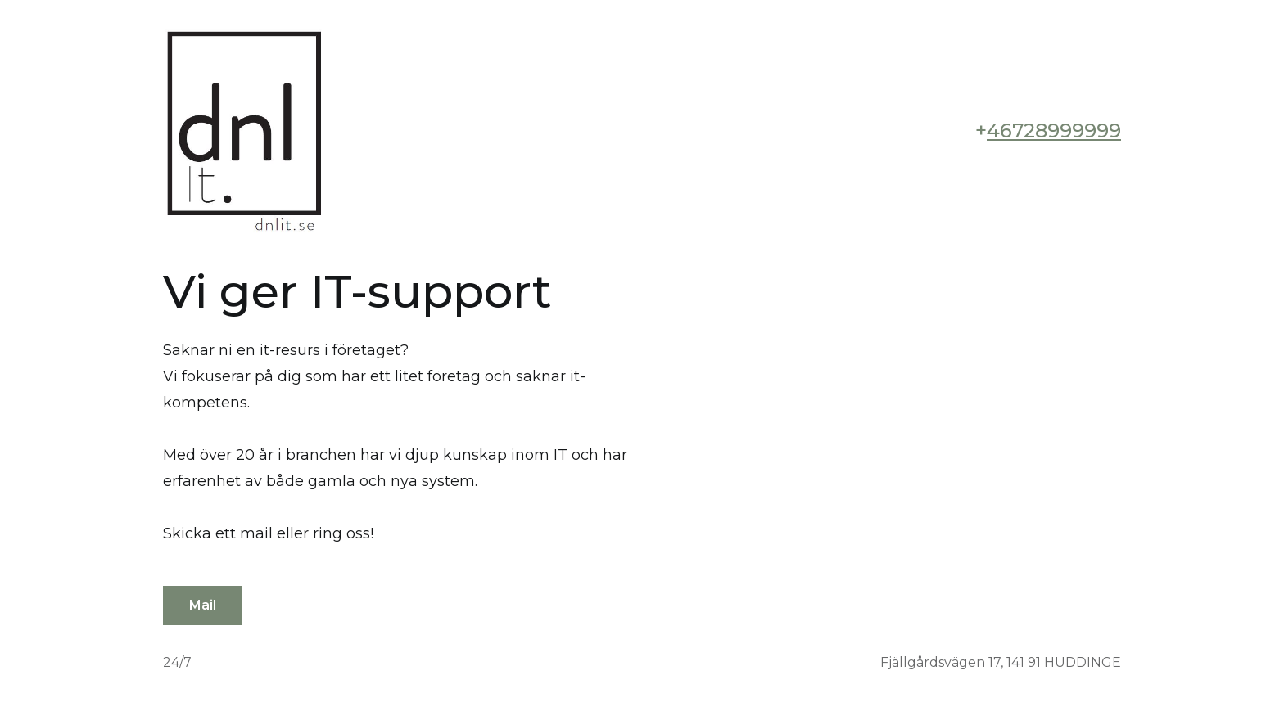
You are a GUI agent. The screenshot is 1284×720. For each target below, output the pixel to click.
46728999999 (1054, 130)
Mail (202, 605)
